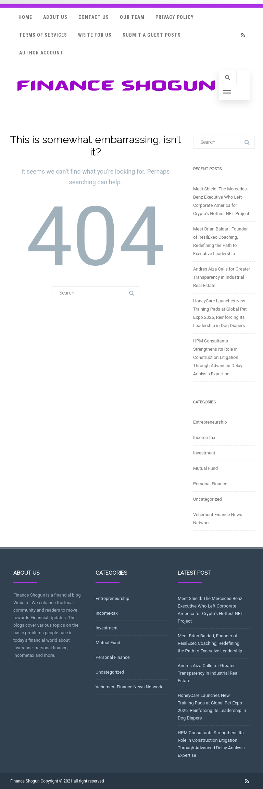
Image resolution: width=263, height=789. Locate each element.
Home (25, 17)
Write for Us (95, 35)
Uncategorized (207, 499)
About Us (55, 17)
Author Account (41, 52)
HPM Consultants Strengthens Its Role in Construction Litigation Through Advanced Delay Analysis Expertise (217, 357)
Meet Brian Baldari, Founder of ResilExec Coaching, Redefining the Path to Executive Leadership (210, 643)
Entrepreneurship (210, 422)
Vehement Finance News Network (129, 686)
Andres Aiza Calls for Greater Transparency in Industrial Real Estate (221, 277)
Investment (204, 452)
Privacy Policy (174, 17)
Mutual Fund (205, 468)
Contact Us (93, 17)
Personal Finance (210, 483)
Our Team (132, 17)
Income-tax (204, 437)
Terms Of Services (43, 35)
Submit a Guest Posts (152, 35)
